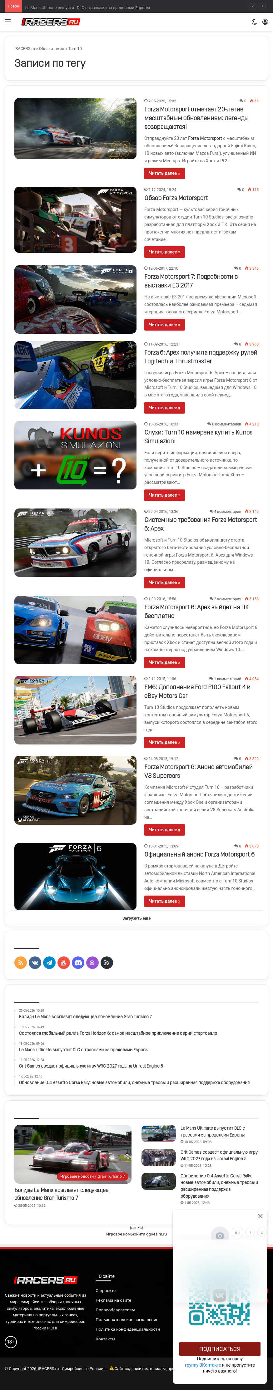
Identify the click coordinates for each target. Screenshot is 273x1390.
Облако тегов (51, 48)
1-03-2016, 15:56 (162, 599)
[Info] (250, 1232)
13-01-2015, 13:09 (163, 846)
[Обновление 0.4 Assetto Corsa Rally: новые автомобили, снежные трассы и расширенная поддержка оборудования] (158, 1181)
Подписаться (220, 1349)
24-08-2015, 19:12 (163, 759)
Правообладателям (115, 1309)
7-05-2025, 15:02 (162, 101)
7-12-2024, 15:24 (162, 190)
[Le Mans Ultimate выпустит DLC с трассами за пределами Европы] (158, 1133)
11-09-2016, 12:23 (163, 344)
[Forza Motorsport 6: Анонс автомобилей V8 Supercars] (75, 790)
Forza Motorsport (205, 138)
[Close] (262, 1232)
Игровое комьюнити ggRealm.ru (136, 1234)
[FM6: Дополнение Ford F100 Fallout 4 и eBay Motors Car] (75, 710)
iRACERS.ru (24, 48)
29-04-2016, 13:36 (163, 511)
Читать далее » (164, 173)
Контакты (105, 1338)
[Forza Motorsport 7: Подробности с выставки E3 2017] (75, 299)
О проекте (106, 1290)
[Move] (237, 1232)
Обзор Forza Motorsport (176, 198)
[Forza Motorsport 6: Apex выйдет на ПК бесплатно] (75, 630)
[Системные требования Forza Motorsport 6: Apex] (75, 542)
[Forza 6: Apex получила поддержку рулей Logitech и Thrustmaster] (75, 375)
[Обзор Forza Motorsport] (75, 220)
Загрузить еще (136, 918)
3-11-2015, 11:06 (162, 679)
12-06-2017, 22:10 (163, 268)
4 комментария (227, 511)
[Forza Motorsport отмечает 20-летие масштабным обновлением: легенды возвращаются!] (75, 128)
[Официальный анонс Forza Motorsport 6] (75, 876)
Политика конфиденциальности (128, 1329)
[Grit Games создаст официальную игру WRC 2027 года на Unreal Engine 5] (158, 1157)
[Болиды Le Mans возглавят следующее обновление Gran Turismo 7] (73, 1154)
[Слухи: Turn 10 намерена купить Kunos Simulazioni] (75, 455)
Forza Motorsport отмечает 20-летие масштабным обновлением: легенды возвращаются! (196, 118)
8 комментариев (226, 424)
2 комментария (227, 599)
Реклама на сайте (113, 1300)
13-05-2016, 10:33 (163, 424)
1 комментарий (227, 679)
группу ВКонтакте (203, 1365)
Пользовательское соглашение (127, 1319)
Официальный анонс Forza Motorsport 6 (199, 855)
